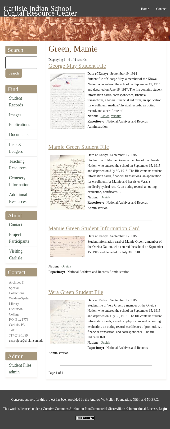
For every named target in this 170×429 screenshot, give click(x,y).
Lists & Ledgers (16, 148)
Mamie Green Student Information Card (94, 228)
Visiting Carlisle (15, 254)
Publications (19, 124)
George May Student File (77, 66)
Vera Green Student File (76, 292)
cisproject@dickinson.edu (26, 340)
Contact (15, 224)
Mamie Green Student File (79, 147)
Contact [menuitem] (161, 9)
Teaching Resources (18, 165)
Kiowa (105, 116)
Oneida (105, 197)
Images (15, 115)
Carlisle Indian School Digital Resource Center (40, 9)
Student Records (16, 101)
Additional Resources (18, 198)
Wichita (116, 116)
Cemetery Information (19, 181)
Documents (18, 134)
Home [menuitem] (145, 9)
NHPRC (152, 399)
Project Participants (19, 238)
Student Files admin (20, 368)
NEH (136, 399)
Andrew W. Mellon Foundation (110, 399)
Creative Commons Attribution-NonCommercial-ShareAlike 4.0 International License (100, 409)
